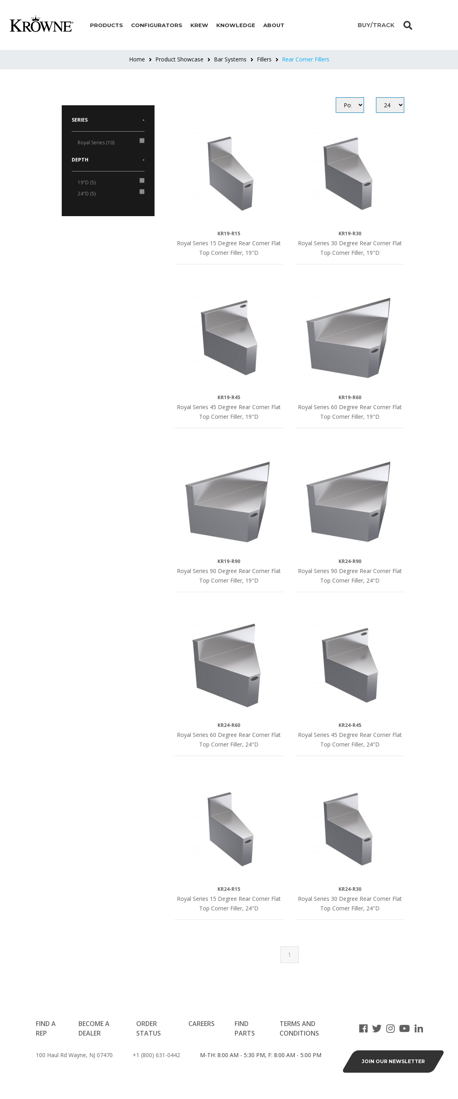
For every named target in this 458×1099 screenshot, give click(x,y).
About (273, 25)
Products (106, 25)
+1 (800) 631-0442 (156, 1055)
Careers (201, 1023)
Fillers (264, 59)
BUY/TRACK (376, 25)
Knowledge (235, 25)
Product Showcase (179, 59)
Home (137, 59)
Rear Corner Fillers (305, 59)
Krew (199, 25)
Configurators (156, 25)
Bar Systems (230, 59)
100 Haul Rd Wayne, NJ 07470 (74, 1055)
